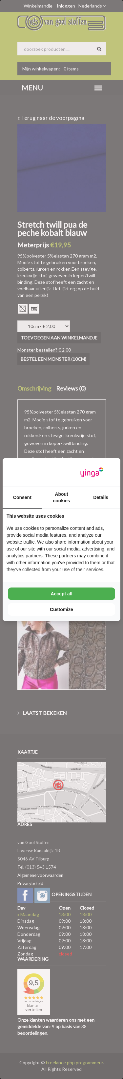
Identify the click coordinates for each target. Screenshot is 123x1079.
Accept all (61, 593)
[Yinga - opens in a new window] (91, 472)
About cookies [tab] (61, 497)
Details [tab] (100, 497)
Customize (61, 609)
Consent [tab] (22, 497)
